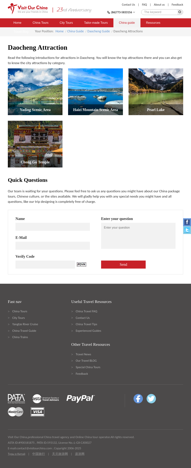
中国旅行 (38, 454)
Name (20, 219)
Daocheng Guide (98, 31)
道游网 (79, 454)
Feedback (177, 4)
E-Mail (21, 237)
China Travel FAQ (86, 311)
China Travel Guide (24, 331)
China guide (127, 22)
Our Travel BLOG (86, 361)
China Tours (40, 22)
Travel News (83, 354)
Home (17, 22)
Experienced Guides (88, 331)
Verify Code (25, 256)
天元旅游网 (60, 454)
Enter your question (117, 219)
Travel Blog (20, 31)
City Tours (66, 22)
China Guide (75, 31)
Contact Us (128, 4)
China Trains (20, 337)
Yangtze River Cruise (25, 324)
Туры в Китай (16, 454)
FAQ (144, 4)
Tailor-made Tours (96, 22)
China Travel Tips (86, 324)
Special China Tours (88, 367)
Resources (153, 22)
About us (159, 4)
